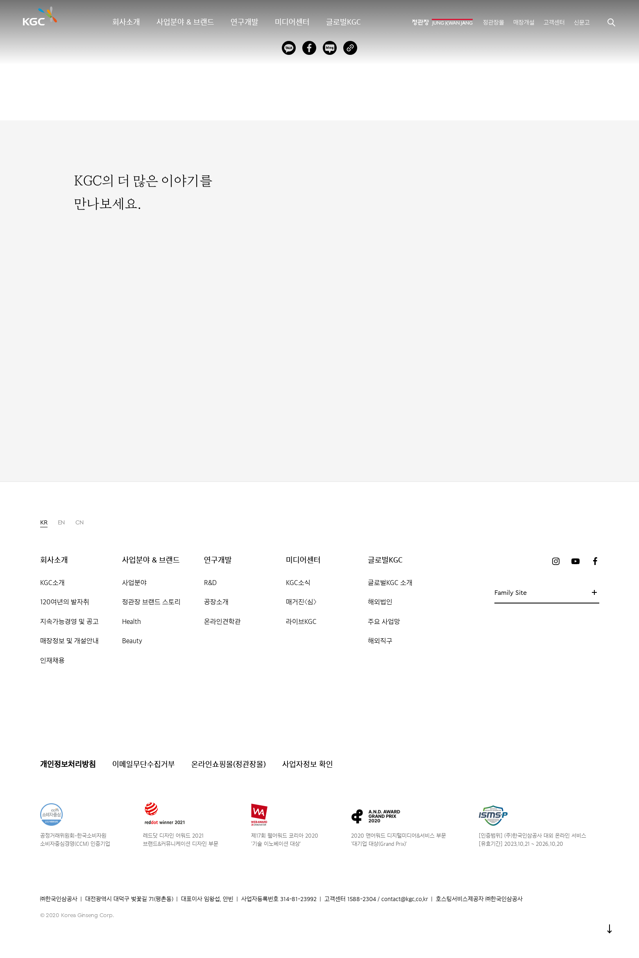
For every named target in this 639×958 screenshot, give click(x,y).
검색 (611, 22)
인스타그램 (556, 561)
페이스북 (595, 561)
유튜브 (575, 561)
